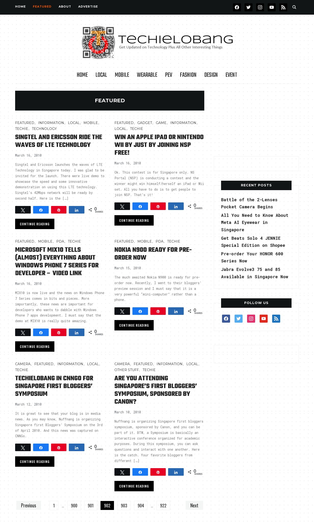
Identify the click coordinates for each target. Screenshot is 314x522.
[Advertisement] (256, 120)
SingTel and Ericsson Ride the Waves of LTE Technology (58, 141)
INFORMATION (51, 123)
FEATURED (42, 6)
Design (211, 75)
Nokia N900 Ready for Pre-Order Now (153, 254)
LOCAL (101, 75)
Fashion (188, 75)
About (65, 6)
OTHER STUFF (126, 370)
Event (231, 75)
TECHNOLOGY (44, 129)
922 (163, 505)
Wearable (147, 75)
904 (141, 505)
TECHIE (21, 129)
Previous (28, 505)
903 (124, 505)
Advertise (88, 6)
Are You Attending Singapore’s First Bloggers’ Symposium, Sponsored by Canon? (155, 390)
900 (74, 505)
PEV (168, 75)
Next (194, 505)
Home (20, 6)
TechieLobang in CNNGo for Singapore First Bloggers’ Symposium (54, 386)
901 (91, 505)
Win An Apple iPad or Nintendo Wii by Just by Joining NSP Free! (159, 145)
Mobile (122, 75)
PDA (60, 241)
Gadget (144, 123)
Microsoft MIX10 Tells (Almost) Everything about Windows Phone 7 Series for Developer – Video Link (57, 261)
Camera (23, 364)
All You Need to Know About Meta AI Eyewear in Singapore (254, 222)
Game (161, 123)
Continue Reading (35, 223)
